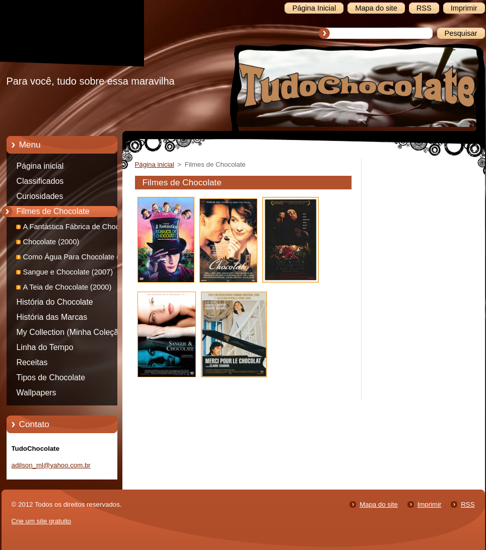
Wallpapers (36, 392)
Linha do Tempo (45, 347)
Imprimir (430, 504)
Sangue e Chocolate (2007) (68, 272)
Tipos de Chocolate (51, 377)
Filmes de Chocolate (53, 211)
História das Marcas (52, 317)
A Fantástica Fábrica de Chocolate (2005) (79, 228)
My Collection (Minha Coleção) (71, 332)
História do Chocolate (55, 302)
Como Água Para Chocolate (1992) (80, 257)
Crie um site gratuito (42, 521)
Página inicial (40, 166)
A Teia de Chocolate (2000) (67, 287)
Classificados (40, 181)
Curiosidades (40, 196)
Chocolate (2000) (51, 242)
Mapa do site (379, 504)
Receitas (32, 362)
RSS (467, 504)
